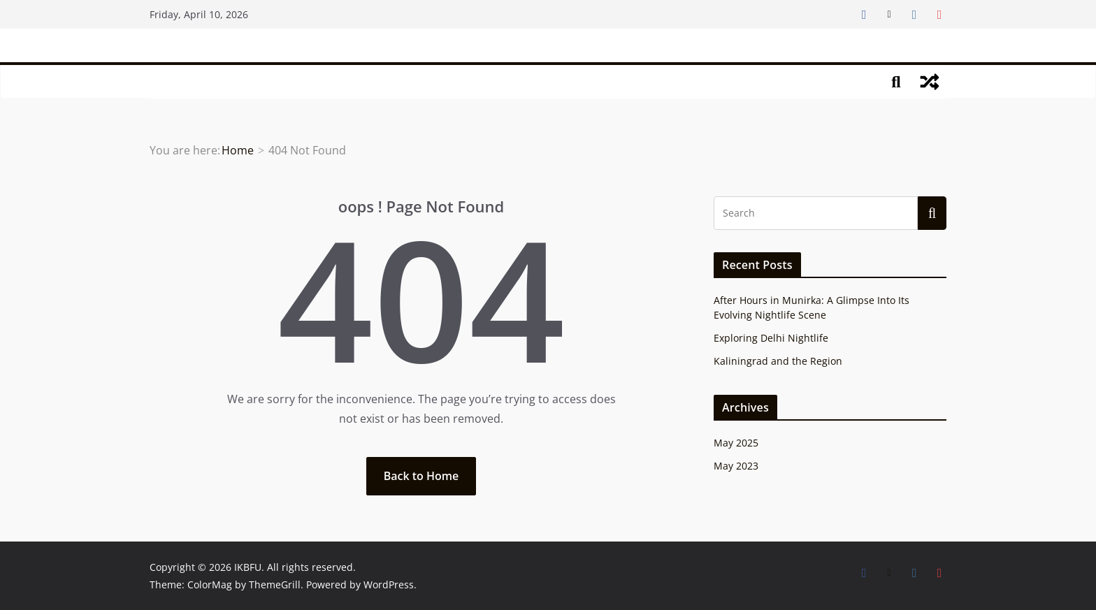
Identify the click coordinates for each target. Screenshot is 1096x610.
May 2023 (736, 465)
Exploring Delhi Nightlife (771, 337)
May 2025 (736, 442)
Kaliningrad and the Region (778, 361)
